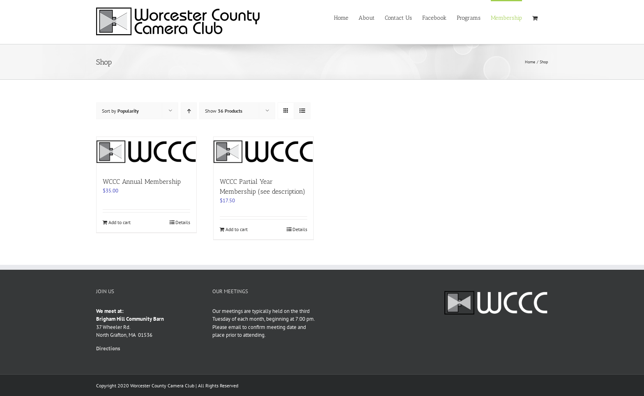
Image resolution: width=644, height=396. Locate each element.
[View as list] (302, 111)
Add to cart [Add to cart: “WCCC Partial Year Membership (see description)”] (236, 229)
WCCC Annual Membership (142, 181)
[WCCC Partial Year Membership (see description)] (263, 153)
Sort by (120, 111)
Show (223, 111)
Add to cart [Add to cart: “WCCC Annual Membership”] (119, 222)
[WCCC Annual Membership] (146, 153)
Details (182, 222)
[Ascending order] (189, 110)
